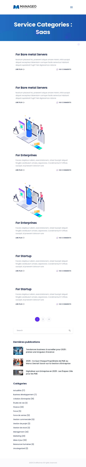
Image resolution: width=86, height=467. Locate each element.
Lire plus (20, 69)
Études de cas (19, 403)
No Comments (64, 69)
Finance (16, 407)
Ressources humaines (22, 444)
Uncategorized (19, 448)
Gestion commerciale (22, 419)
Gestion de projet (20, 423)
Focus (15, 411)
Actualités (17, 390)
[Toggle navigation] (71, 7)
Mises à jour (18, 440)
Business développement (23, 394)
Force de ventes (19, 415)
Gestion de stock (20, 428)
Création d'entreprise (21, 399)
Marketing (17, 436)
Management (18, 432)
